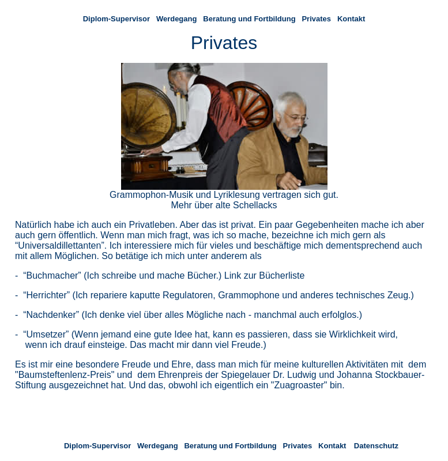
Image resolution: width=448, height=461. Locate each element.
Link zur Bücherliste (264, 275)
